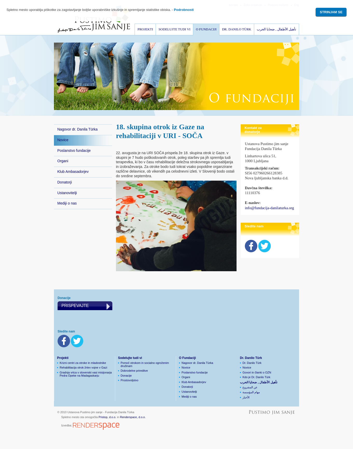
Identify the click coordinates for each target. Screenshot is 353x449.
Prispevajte (75, 305)
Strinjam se (331, 12)
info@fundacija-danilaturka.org (269, 208)
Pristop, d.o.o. (107, 417)
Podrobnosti (184, 10)
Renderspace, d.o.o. (133, 417)
